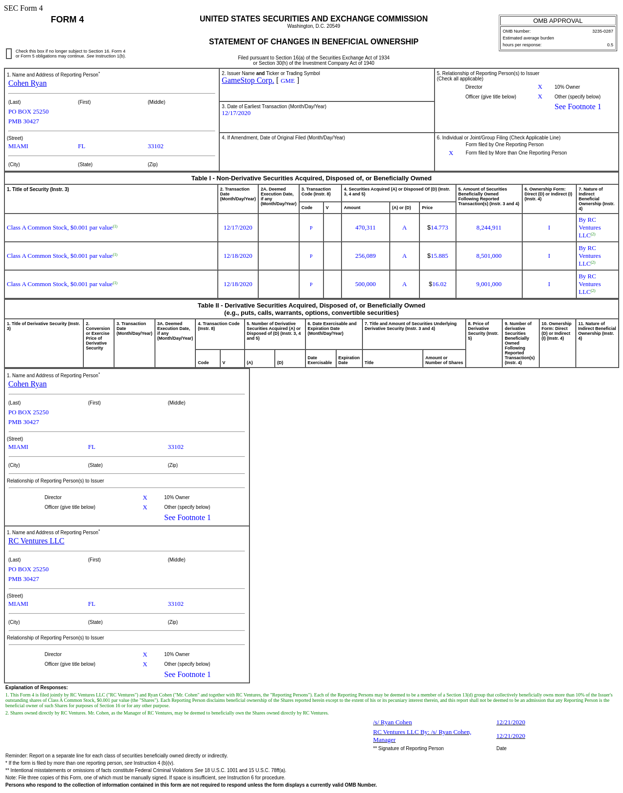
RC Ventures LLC (36, 541)
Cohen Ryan (27, 83)
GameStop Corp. (248, 80)
